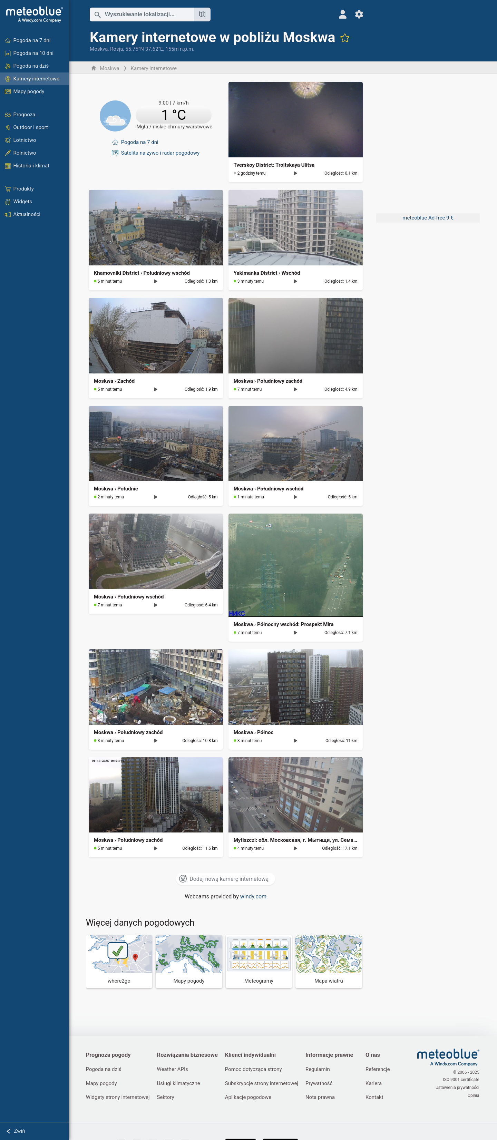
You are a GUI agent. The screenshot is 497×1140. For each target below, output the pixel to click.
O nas (375, 1055)
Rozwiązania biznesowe (188, 1055)
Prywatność (321, 1084)
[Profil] (338, 14)
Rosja (116, 49)
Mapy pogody (101, 1084)
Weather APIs (173, 1069)
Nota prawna (322, 1098)
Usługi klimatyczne (179, 1084)
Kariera (376, 1084)
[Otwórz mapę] (202, 14)
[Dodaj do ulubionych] (345, 37)
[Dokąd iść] (119, 961)
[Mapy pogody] (189, 961)
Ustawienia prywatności (458, 1087)
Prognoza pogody (108, 1055)
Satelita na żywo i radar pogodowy (160, 151)
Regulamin (320, 1069)
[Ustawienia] (355, 14)
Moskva (99, 49)
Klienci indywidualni (251, 1055)
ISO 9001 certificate (462, 1080)
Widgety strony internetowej (118, 1098)
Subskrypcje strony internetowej (263, 1084)
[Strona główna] (34, 14)
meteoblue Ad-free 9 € (427, 218)
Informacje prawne (331, 1055)
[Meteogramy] (259, 961)
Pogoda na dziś (104, 1069)
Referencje (380, 1069)
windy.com (254, 896)
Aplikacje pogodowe (249, 1098)
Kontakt (377, 1098)
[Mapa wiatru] (329, 961)
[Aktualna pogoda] (156, 115)
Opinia (474, 1095)
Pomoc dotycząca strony (254, 1069)
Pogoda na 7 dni (140, 141)
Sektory (166, 1098)
